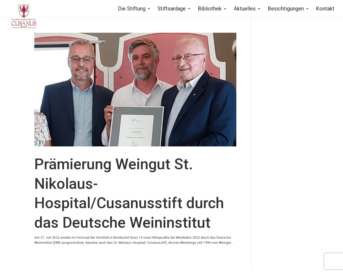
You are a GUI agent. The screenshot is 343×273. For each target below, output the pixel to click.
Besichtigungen (286, 9)
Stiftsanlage (172, 9)
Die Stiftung (132, 9)
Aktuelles (245, 9)
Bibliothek (210, 9)
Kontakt (325, 9)
